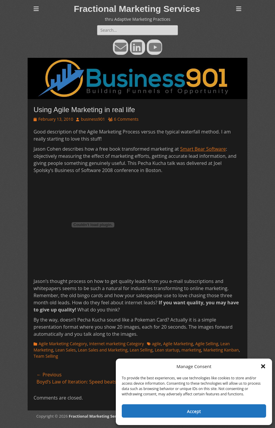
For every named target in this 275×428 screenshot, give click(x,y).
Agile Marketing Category (63, 343)
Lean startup (167, 350)
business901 (93, 119)
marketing (191, 350)
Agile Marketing (178, 343)
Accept (194, 411)
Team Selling (46, 356)
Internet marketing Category (116, 343)
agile (156, 343)
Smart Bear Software (203, 149)
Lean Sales (65, 350)
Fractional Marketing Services (137, 9)
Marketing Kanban (221, 350)
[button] (263, 366)
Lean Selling (141, 350)
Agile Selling (206, 343)
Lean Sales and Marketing (102, 350)
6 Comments (126, 119)
